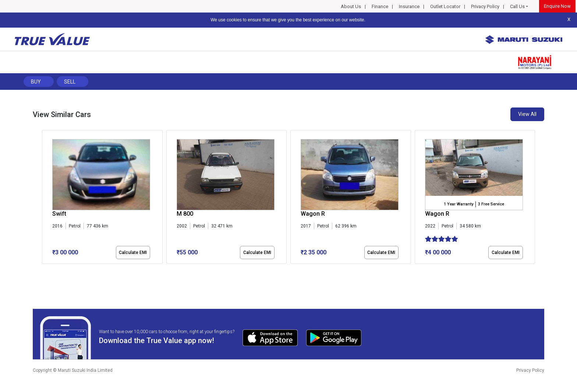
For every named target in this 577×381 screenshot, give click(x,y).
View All (527, 114)
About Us (351, 6)
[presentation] (46, 198)
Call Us (517, 6)
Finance (380, 6)
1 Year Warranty (458, 204)
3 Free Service (491, 204)
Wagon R (313, 213)
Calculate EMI (133, 252)
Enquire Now (557, 6)
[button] (44, 270)
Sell (69, 82)
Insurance (409, 6)
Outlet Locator (445, 6)
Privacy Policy (485, 6)
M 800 (185, 213)
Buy (36, 82)
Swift (59, 213)
